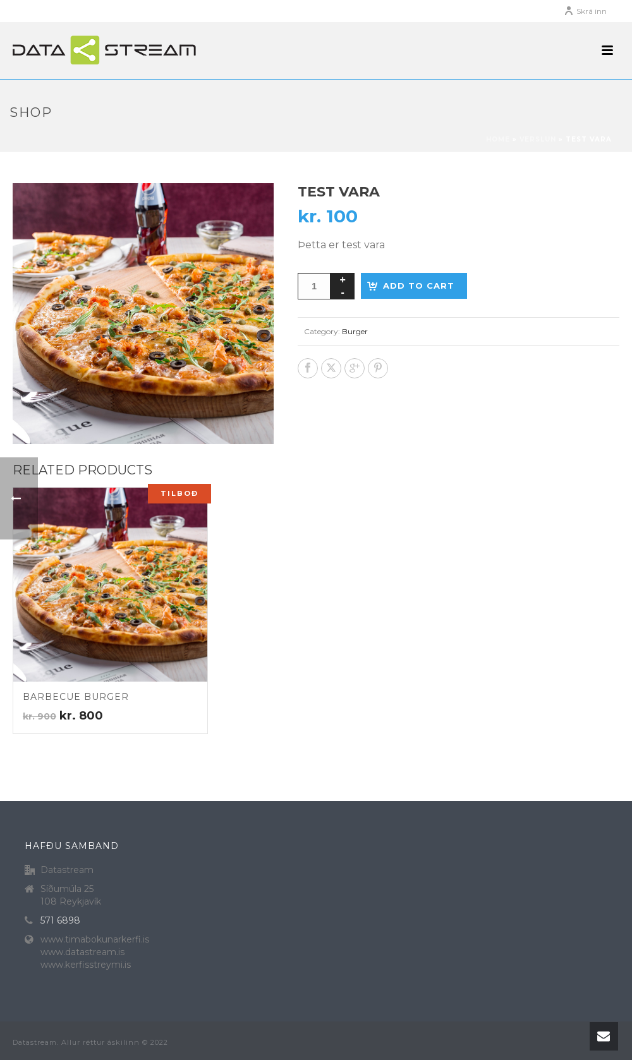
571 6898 (60, 920)
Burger (355, 331)
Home (498, 139)
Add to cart (418, 285)
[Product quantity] (314, 286)
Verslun (538, 139)
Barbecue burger (76, 696)
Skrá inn (585, 11)
